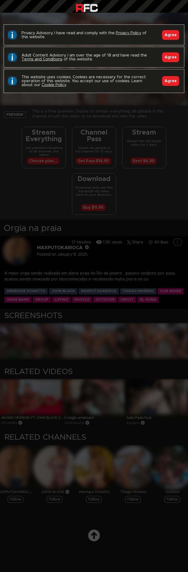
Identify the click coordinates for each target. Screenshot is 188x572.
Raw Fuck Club (87, 7)
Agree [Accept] (170, 35)
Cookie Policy (54, 85)
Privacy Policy (128, 33)
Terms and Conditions (42, 59)
